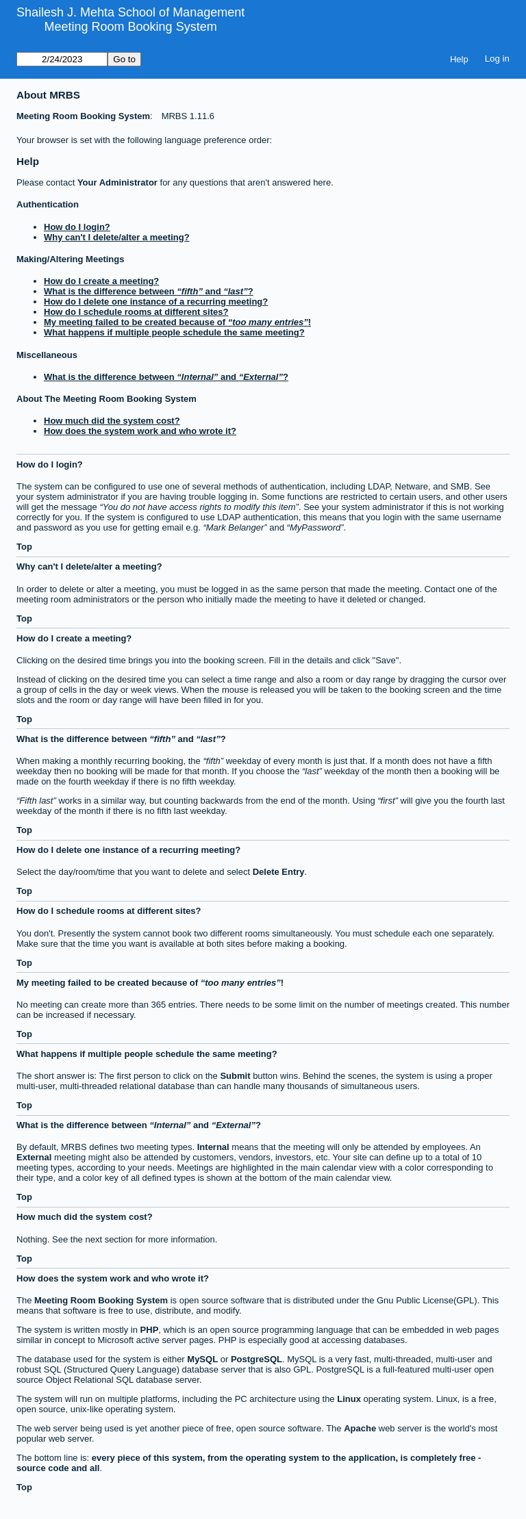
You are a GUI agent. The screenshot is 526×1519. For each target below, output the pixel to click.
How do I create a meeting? (101, 281)
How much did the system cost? (112, 421)
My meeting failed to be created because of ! (177, 322)
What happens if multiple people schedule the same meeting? (174, 332)
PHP (149, 1330)
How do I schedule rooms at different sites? (136, 312)
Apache (360, 1428)
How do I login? (77, 227)
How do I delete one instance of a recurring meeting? (156, 301)
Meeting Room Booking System (131, 27)
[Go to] (62, 59)
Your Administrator (117, 182)
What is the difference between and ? (148, 291)
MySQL (202, 1359)
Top (24, 546)
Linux (349, 1399)
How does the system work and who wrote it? (140, 431)
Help (459, 59)
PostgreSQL (256, 1359)
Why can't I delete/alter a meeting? (117, 237)
